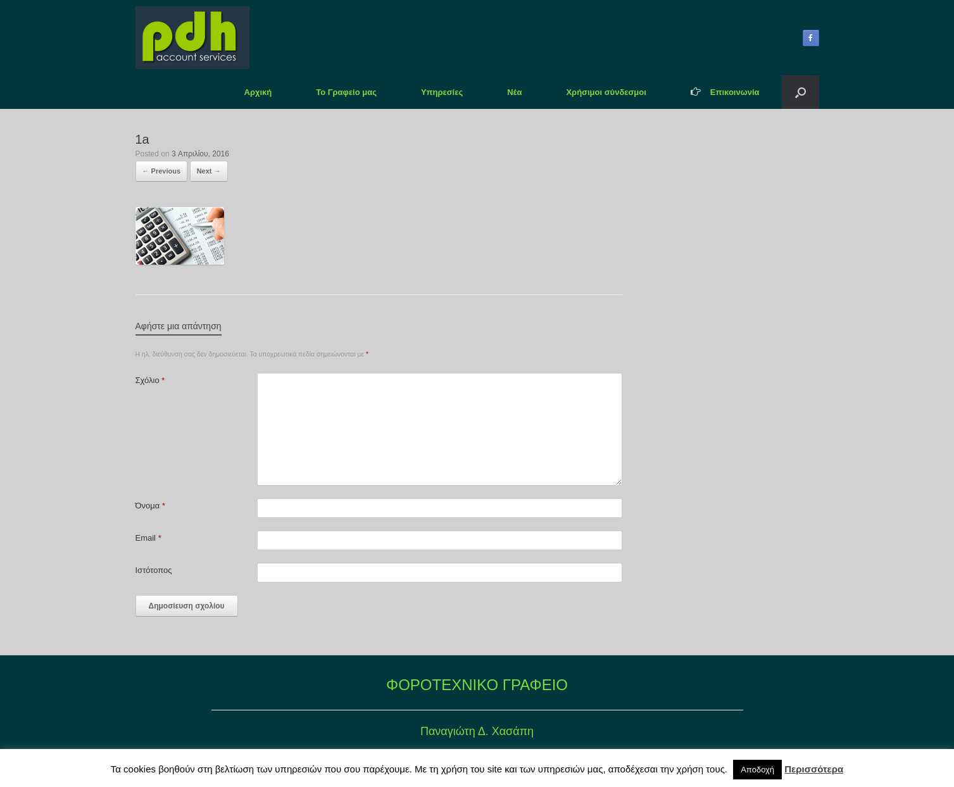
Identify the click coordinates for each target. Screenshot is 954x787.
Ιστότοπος (153, 570)
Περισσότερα (813, 769)
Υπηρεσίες (442, 92)
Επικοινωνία (725, 92)
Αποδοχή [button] (757, 769)
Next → (209, 171)
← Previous (161, 171)
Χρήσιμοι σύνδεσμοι (606, 92)
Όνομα (150, 505)
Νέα (514, 92)
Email (148, 538)
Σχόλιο (150, 380)
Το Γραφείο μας (346, 92)
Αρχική (258, 92)
